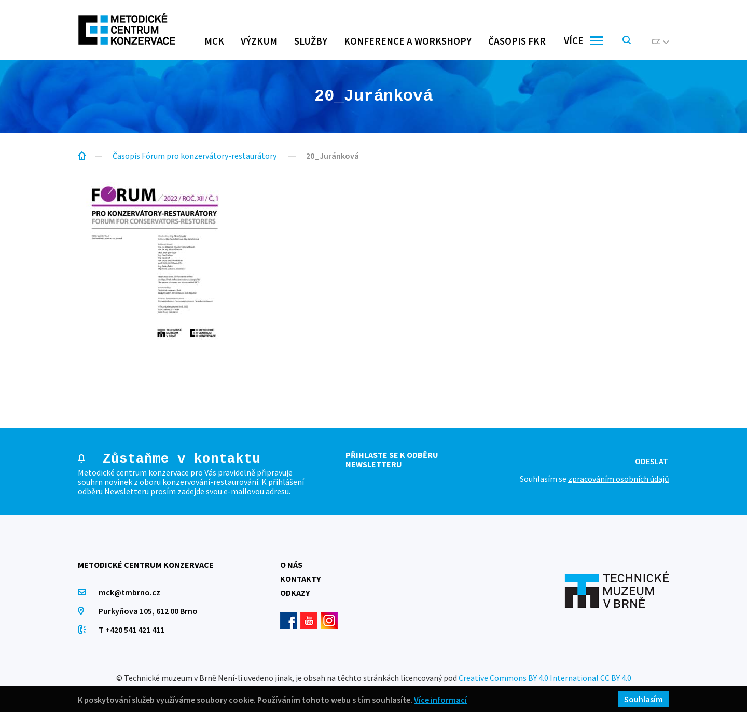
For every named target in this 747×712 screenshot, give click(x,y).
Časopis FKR (517, 41)
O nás (291, 565)
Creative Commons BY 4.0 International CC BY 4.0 (545, 678)
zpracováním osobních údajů (618, 478)
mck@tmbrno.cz (129, 592)
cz (660, 41)
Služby (310, 41)
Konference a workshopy (408, 41)
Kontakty (300, 579)
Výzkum (259, 41)
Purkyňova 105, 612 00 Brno (148, 611)
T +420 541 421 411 (131, 629)
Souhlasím (643, 699)
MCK (214, 41)
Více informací (440, 699)
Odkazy (295, 593)
